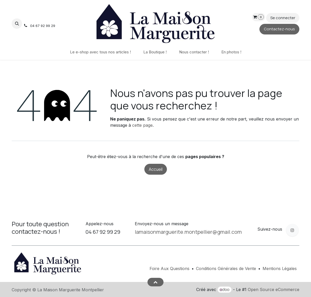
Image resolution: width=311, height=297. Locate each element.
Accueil (155, 169)
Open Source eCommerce (273, 289)
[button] (17, 23)
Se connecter (282, 17)
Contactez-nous (279, 29)
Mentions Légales (280, 268)
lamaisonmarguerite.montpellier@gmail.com (188, 231)
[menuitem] (100, 52)
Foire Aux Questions (169, 268)
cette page (142, 125)
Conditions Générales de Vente (226, 268)
